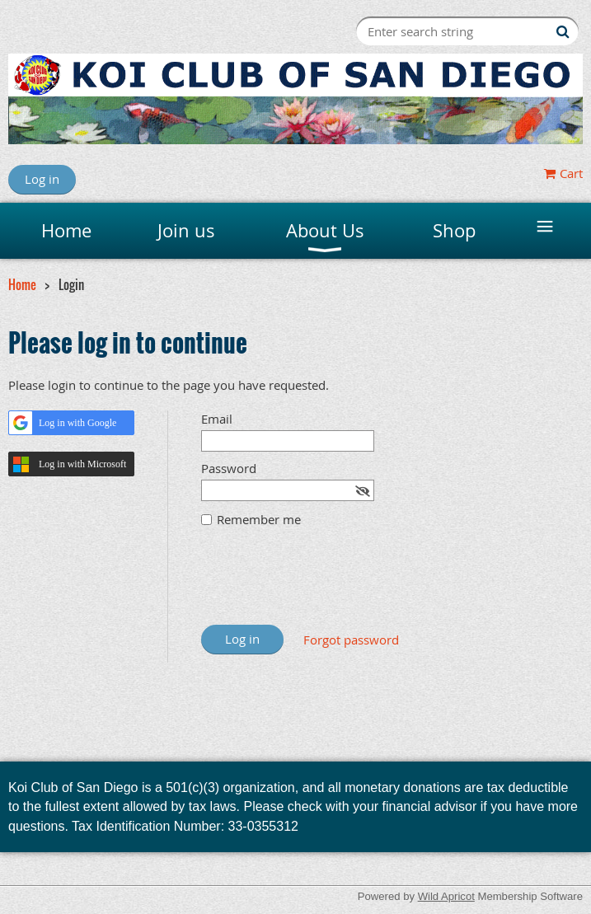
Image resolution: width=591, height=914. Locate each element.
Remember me (259, 519)
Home (22, 284)
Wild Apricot (446, 896)
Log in (42, 179)
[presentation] (326, 584)
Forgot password (351, 639)
